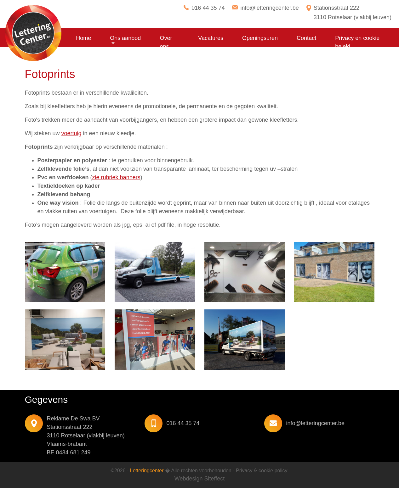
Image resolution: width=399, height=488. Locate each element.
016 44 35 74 (208, 8)
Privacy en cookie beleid (357, 42)
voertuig (71, 133)
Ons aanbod (125, 38)
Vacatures (210, 38)
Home (83, 38)
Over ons (166, 42)
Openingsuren (260, 38)
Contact (306, 38)
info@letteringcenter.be (269, 8)
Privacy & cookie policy (261, 470)
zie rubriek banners (116, 177)
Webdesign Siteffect (199, 478)
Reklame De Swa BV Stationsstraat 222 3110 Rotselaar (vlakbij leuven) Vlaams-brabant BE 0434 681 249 (86, 435)
